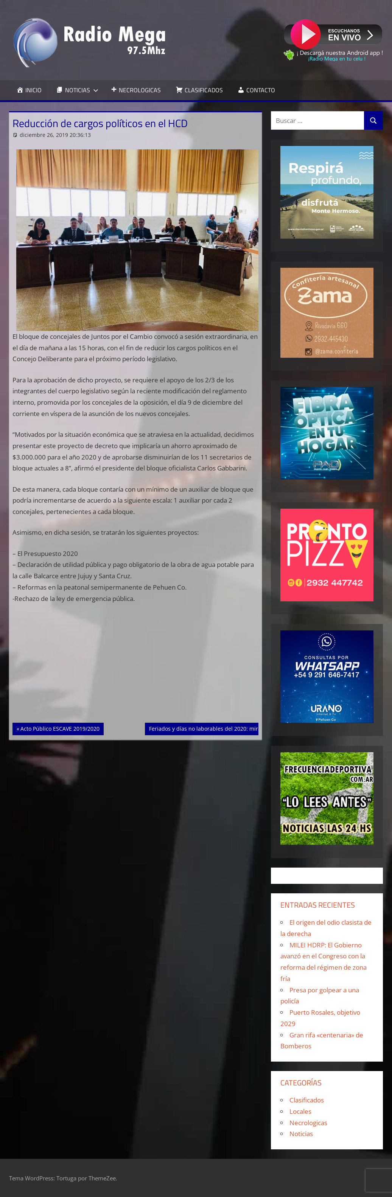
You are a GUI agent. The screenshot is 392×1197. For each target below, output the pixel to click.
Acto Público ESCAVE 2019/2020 (60, 728)
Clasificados (306, 1100)
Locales (300, 1111)
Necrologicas (308, 1122)
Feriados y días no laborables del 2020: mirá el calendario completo (234, 728)
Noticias (301, 1133)
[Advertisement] (135, 667)
